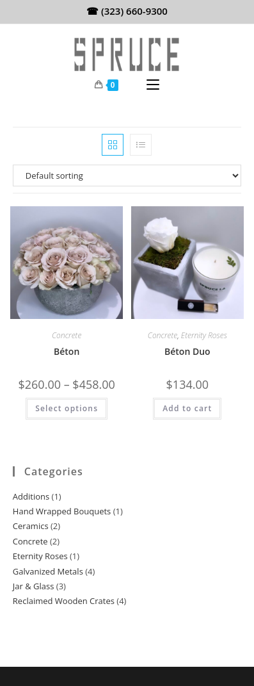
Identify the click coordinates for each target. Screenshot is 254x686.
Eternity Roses (204, 335)
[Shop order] (127, 175)
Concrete (66, 335)
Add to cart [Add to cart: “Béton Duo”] (187, 408)
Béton (66, 351)
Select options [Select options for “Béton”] (66, 408)
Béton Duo (187, 351)
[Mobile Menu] (152, 85)
